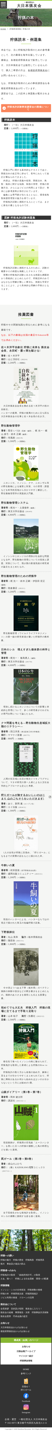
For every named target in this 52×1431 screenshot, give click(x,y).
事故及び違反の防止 (16, 1264)
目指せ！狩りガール (26, 1386)
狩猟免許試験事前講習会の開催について (28, 108)
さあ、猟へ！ (7, 1279)
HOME (3, 29)
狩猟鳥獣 (30, 1260)
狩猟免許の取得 (8, 1275)
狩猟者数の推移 (35, 1290)
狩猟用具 (40, 1260)
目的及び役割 (17, 1309)
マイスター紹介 (26, 1356)
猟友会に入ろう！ (34, 1309)
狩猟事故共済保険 (40, 1312)
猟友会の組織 (7, 1312)
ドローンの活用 (26, 1297)
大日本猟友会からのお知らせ (14, 1327)
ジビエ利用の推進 (9, 1297)
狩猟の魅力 (6, 1260)
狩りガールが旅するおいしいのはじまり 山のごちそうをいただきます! (23, 797)
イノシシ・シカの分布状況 (13, 1290)
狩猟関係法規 (17, 1294)
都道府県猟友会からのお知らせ (15, 1331)
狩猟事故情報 (26, 1361)
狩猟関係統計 (32, 1294)
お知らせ (26, 1346)
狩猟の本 (5, 1294)
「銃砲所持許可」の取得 (28, 1275)
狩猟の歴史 (18, 1260)
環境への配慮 (42, 1279)
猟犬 (3, 1264)
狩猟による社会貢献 (24, 1279)
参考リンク (26, 1373)
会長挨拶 (5, 1309)
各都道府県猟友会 (37, 70)
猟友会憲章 (6, 1316)
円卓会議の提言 (20, 1316)
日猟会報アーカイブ (26, 1351)
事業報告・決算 (22, 1312)
